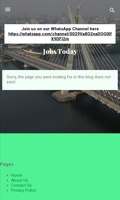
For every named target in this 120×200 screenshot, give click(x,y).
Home (16, 175)
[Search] (112, 11)
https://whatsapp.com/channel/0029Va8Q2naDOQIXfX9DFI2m (60, 36)
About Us (19, 180)
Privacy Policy (23, 190)
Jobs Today (60, 51)
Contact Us (21, 185)
